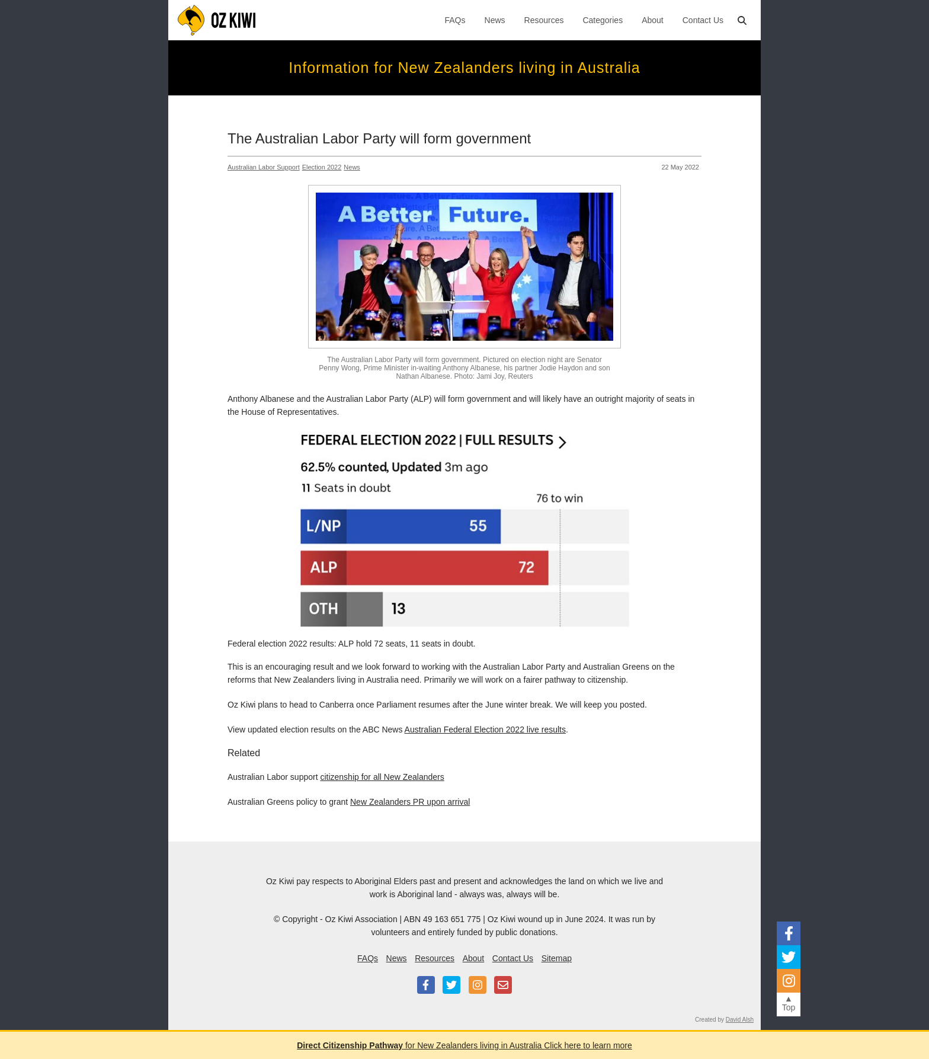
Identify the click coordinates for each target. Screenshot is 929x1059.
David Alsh (740, 1019)
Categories (602, 20)
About (653, 20)
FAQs (455, 20)
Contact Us (703, 20)
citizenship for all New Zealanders (382, 777)
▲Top (789, 1003)
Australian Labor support (264, 167)
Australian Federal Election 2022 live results (485, 729)
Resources (544, 20)
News (495, 20)
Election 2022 (322, 167)
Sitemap (557, 958)
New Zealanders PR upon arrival (410, 802)
